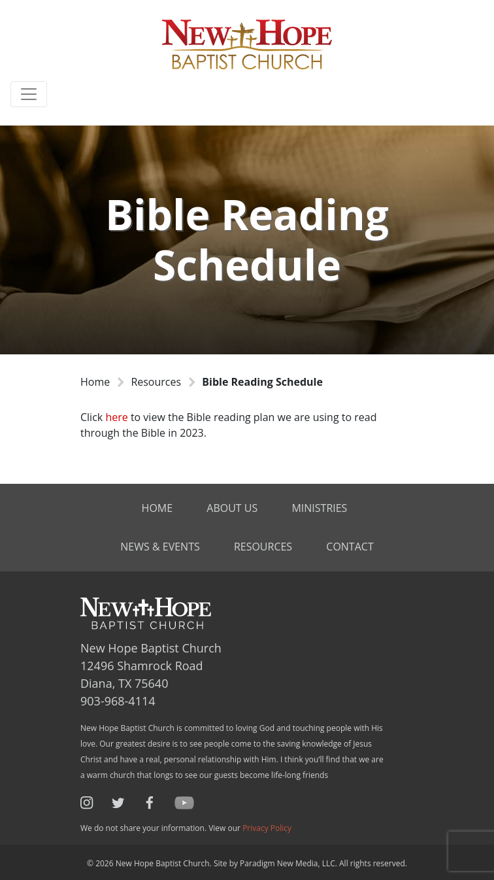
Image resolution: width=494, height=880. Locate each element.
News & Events (159, 546)
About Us (231, 508)
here (117, 417)
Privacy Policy (266, 828)
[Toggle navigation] (28, 94)
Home (95, 382)
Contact (349, 546)
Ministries (319, 508)
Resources (156, 382)
